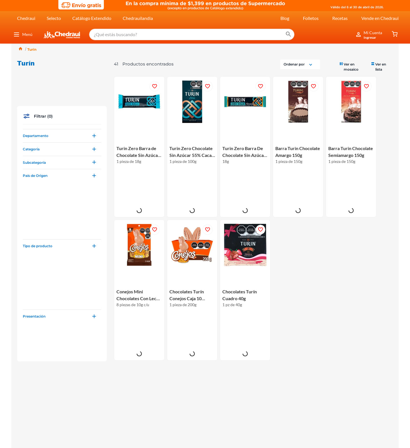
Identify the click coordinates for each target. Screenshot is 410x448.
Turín (31, 49)
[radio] (352, 66)
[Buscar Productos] (283, 34)
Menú (22, 34)
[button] (62, 107)
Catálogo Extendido (91, 18)
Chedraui (26, 18)
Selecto (54, 18)
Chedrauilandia (138, 18)
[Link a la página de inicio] (20, 49)
